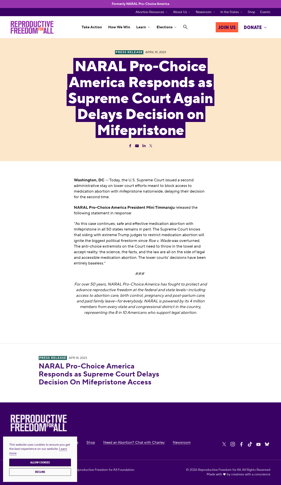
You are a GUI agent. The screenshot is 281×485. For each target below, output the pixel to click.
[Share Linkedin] (143, 145)
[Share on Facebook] (241, 444)
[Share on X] (224, 444)
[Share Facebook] (130, 145)
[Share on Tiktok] (250, 444)
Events (265, 12)
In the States (229, 12)
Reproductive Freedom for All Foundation (104, 470)
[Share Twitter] (150, 145)
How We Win (119, 27)
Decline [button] (40, 472)
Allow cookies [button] (40, 462)
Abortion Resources (150, 12)
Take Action (92, 27)
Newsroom (204, 12)
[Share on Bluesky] (267, 444)
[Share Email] (137, 145)
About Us (180, 12)
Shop (251, 12)
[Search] (185, 27)
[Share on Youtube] (258, 444)
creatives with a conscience (250, 474)
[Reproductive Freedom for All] (32, 27)
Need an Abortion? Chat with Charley (134, 442)
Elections (165, 27)
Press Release (52, 358)
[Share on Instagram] (232, 444)
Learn (141, 27)
